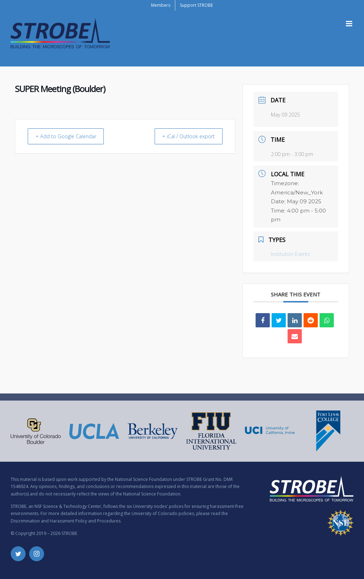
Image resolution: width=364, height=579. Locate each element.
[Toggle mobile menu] (349, 23)
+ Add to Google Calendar (69, 136)
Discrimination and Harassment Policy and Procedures (66, 521)
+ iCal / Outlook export (185, 136)
